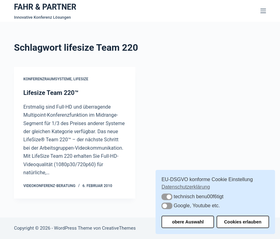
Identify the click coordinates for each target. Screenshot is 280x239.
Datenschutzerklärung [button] (185, 187)
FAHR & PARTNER (45, 7)
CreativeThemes (119, 228)
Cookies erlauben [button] (242, 221)
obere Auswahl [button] (188, 221)
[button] (166, 197)
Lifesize (80, 79)
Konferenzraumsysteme (47, 79)
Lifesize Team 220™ (50, 92)
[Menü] (263, 11)
